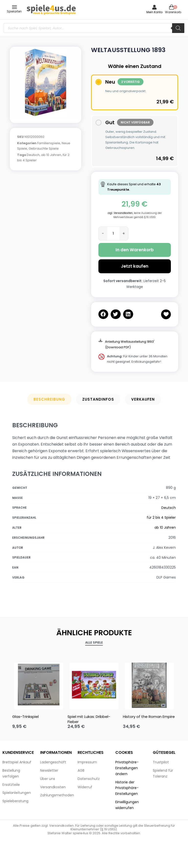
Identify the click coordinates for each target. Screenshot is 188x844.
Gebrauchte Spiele (44, 148)
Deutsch (33, 155)
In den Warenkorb (135, 250)
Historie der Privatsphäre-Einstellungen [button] (127, 788)
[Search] (178, 28)
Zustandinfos (98, 399)
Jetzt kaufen (134, 266)
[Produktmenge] (113, 233)
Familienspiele (48, 143)
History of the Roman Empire (149, 716)
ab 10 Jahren (51, 155)
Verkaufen (143, 399)
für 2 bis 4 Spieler (161, 517)
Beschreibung (49, 399)
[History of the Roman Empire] (149, 684)
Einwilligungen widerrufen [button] (127, 805)
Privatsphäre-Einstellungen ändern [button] (127, 768)
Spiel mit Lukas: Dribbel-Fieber (89, 719)
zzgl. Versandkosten (120, 213)
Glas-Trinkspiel (25, 716)
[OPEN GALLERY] (45, 82)
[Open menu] (14, 7)
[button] (103, 314)
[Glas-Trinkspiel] (38, 684)
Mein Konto (154, 12)
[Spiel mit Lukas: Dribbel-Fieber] (94, 684)
